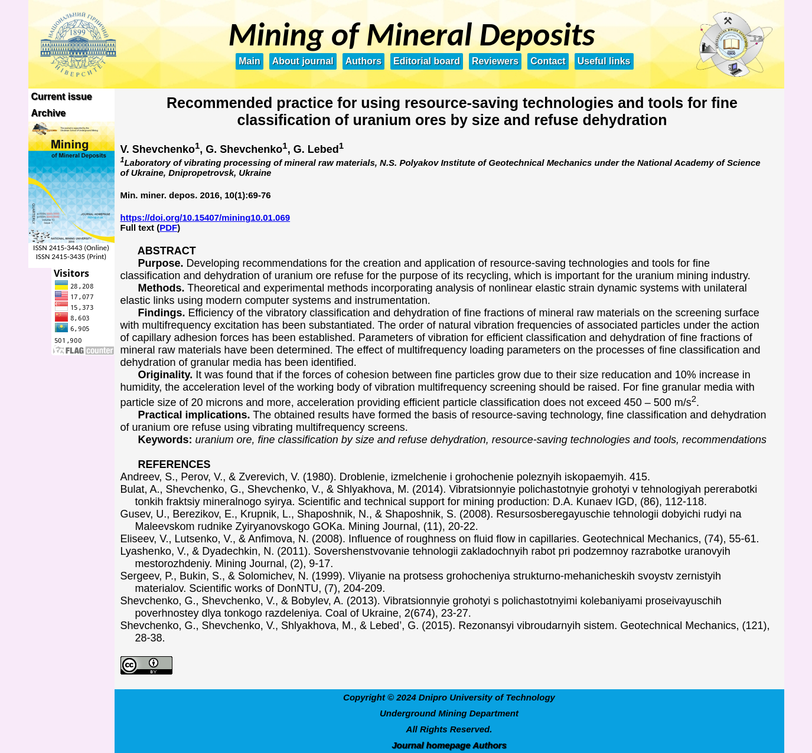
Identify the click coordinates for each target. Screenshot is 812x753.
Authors (363, 61)
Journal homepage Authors (449, 745)
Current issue (61, 96)
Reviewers (495, 61)
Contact (548, 61)
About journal (303, 61)
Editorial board (426, 61)
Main (249, 61)
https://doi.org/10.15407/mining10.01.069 (205, 217)
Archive (48, 113)
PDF (168, 227)
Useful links (604, 61)
